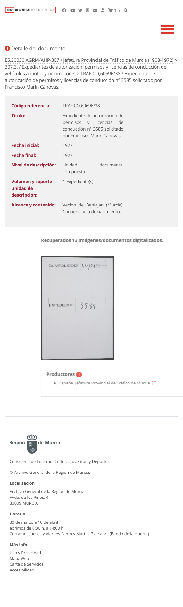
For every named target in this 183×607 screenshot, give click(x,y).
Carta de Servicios (27, 564)
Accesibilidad (22, 570)
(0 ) (114, 10)
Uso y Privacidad (25, 552)
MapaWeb (19, 558)
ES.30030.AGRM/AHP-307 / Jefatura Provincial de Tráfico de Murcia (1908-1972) (89, 60)
